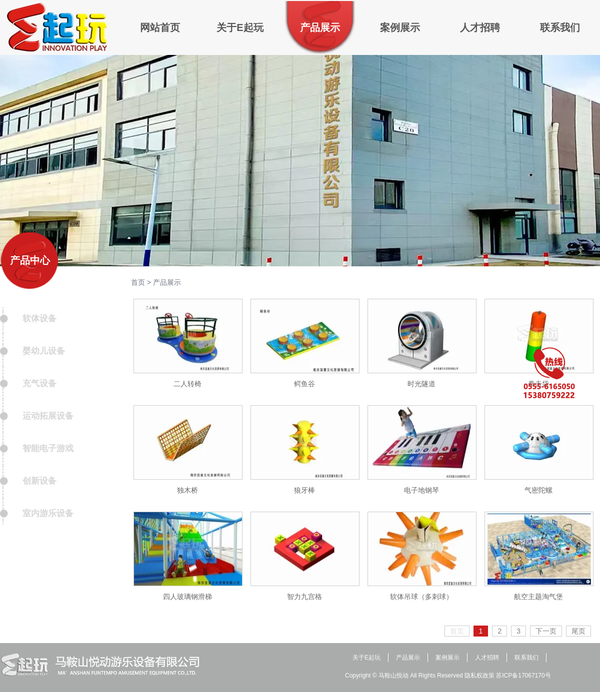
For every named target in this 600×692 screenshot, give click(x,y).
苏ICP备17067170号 (523, 675)
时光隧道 (422, 384)
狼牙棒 (304, 490)
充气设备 (39, 383)
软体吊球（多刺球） (421, 597)
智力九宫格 (304, 597)
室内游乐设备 (48, 513)
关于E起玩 (366, 657)
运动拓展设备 (48, 416)
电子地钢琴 (421, 490)
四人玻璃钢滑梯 (187, 597)
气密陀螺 (538, 490)
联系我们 (526, 657)
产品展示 (167, 282)
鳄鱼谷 (304, 384)
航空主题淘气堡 (538, 597)
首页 (138, 282)
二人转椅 (188, 384)
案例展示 (448, 657)
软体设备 (39, 318)
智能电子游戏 (48, 448)
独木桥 (187, 490)
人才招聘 (487, 657)
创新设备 (39, 481)
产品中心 (30, 260)
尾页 (579, 631)
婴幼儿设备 (43, 351)
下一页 (546, 631)
